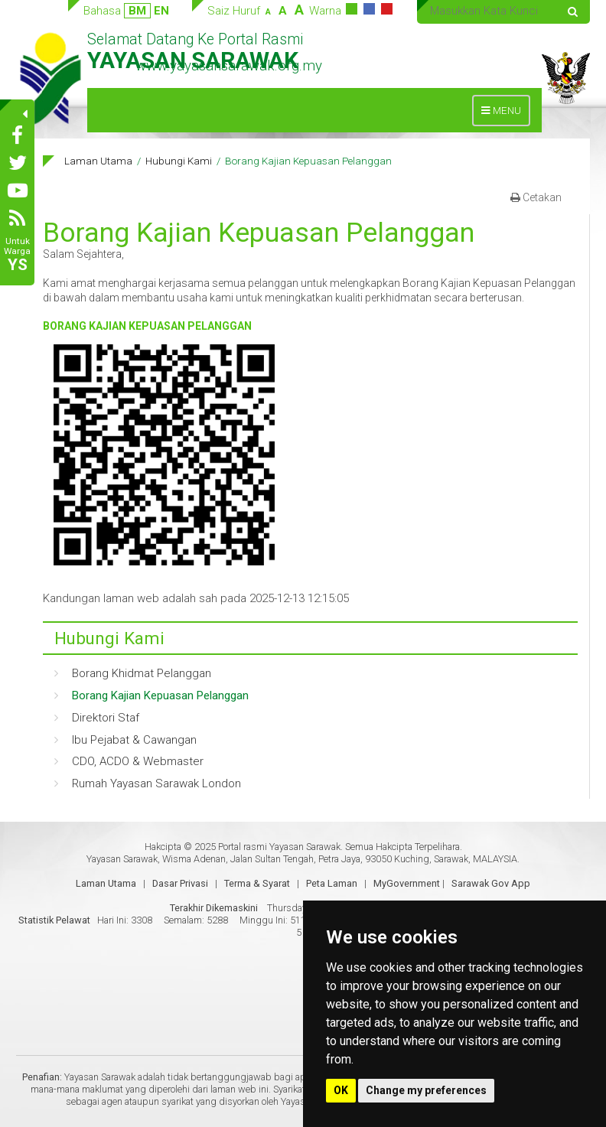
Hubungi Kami (178, 161)
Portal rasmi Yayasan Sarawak (279, 846)
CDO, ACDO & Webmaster (138, 761)
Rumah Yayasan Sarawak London (156, 783)
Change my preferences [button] (426, 1090)
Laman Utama (98, 161)
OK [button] (341, 1090)
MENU (505, 114)
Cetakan (536, 197)
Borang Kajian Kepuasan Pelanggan (160, 695)
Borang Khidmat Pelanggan (141, 673)
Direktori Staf (105, 718)
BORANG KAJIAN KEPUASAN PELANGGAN (147, 326)
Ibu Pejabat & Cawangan (134, 740)
